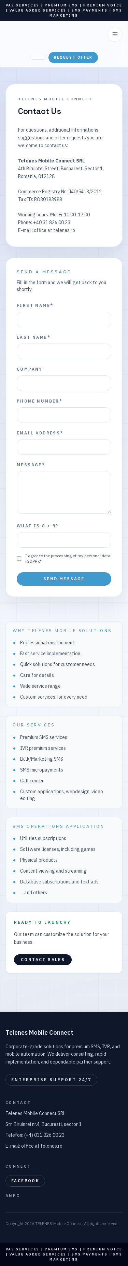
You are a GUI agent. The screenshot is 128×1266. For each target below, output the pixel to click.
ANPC (12, 1195)
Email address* (40, 432)
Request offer (73, 57)
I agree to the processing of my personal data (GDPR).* (67, 558)
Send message (64, 578)
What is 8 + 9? (38, 525)
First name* (35, 305)
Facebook (25, 1180)
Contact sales (43, 959)
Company (30, 369)
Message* (31, 464)
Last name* (34, 337)
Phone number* (39, 401)
